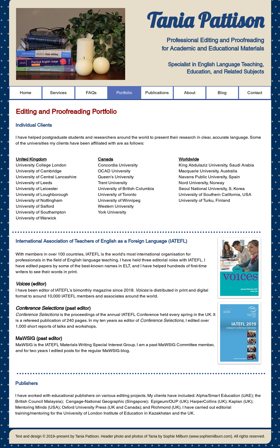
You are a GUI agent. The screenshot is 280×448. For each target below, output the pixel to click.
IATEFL (93, 254)
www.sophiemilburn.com (210, 436)
